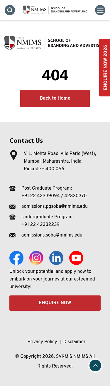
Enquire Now (55, 303)
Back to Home (55, 98)
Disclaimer (74, 342)
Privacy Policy (42, 342)
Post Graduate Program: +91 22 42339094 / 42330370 (54, 192)
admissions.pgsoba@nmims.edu (54, 207)
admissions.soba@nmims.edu (51, 235)
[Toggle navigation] (100, 10)
